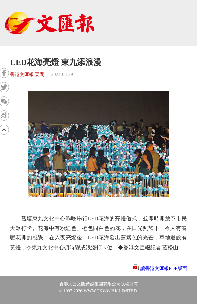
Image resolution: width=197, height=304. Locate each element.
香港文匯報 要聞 (27, 74)
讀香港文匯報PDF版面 (163, 268)
